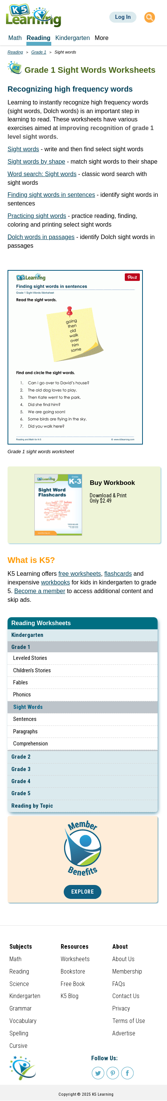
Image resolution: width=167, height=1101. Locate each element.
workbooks (55, 582)
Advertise (123, 1033)
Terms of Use (128, 1020)
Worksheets (75, 959)
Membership (127, 971)
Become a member (39, 591)
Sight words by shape (36, 161)
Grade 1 (21, 647)
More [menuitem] (101, 38)
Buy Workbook (112, 482)
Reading (15, 52)
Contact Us (125, 996)
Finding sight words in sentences (51, 195)
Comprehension (30, 743)
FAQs (118, 984)
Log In (123, 17)
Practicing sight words (37, 216)
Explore (82, 892)
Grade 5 (21, 793)
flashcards (118, 573)
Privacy (121, 1008)
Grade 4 (21, 781)
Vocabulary (23, 1020)
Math (15, 959)
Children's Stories (32, 670)
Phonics (22, 694)
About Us (123, 959)
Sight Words (28, 707)
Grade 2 (21, 756)
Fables (20, 682)
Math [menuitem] (15, 38)
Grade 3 (21, 769)
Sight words (23, 149)
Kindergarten (27, 635)
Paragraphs (25, 731)
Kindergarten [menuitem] (72, 38)
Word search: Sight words (42, 174)
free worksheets (79, 573)
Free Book (73, 984)
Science (19, 984)
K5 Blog (69, 996)
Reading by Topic (32, 805)
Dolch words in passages (41, 237)
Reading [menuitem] (39, 38)
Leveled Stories (30, 658)
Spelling (18, 1033)
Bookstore (73, 971)
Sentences (25, 719)
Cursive (18, 1045)
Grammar (20, 1008)
